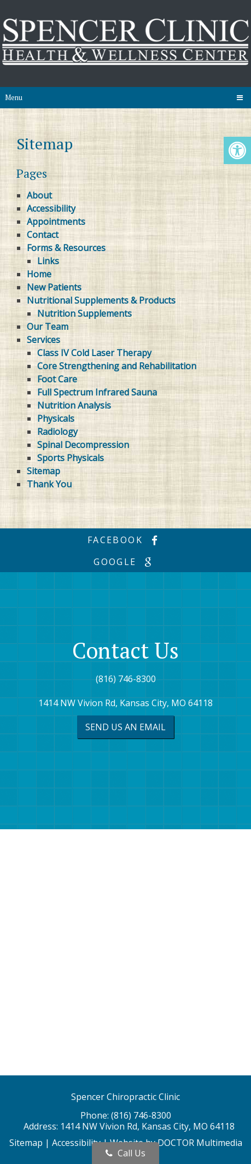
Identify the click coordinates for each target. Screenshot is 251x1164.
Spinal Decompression (83, 445)
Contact (43, 235)
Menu (13, 97)
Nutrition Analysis (74, 405)
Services (43, 340)
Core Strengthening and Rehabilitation (116, 366)
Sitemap (43, 471)
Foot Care (57, 379)
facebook (125, 540)
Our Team (47, 327)
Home (39, 274)
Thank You (49, 484)
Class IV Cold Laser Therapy (94, 353)
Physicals (55, 418)
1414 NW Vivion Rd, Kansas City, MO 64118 (125, 703)
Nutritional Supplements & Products (101, 300)
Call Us (125, 1153)
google (125, 562)
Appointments (56, 222)
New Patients (54, 287)
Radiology (57, 432)
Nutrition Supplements (84, 313)
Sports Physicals (70, 458)
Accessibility (51, 208)
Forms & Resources (66, 248)
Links (48, 261)
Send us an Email (125, 727)
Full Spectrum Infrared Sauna (97, 392)
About (39, 195)
